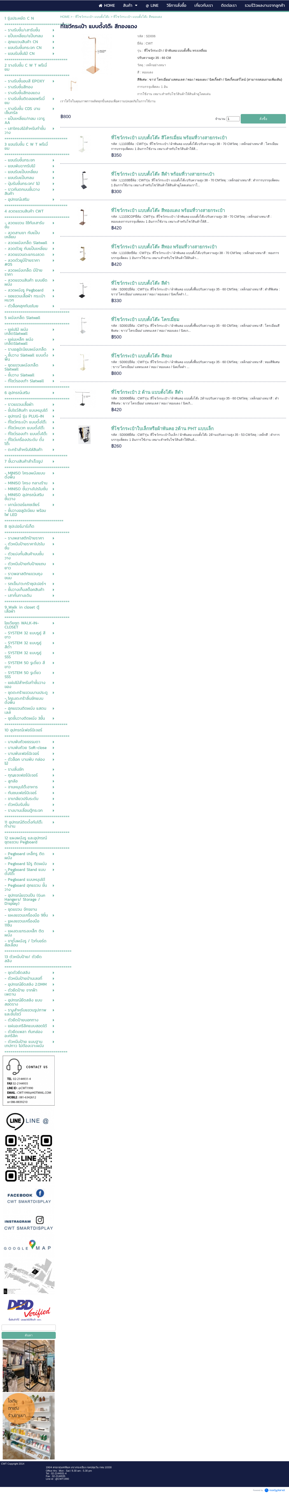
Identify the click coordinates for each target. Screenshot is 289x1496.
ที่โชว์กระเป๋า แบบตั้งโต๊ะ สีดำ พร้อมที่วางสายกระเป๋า (162, 174)
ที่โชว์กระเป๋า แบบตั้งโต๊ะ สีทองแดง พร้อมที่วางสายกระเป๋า (168, 210)
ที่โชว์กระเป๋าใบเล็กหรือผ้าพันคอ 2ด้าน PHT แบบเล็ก (162, 428)
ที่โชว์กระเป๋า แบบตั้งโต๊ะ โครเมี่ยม (145, 319)
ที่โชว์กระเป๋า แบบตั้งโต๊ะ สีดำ (140, 283)
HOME (65, 17)
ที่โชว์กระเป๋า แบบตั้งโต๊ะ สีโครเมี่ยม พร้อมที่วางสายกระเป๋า (169, 137)
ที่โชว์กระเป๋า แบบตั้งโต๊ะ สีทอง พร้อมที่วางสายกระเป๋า (164, 246)
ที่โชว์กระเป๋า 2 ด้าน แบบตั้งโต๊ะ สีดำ (147, 392)
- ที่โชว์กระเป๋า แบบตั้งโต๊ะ (91, 17)
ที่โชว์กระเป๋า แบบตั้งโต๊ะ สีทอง (141, 355)
